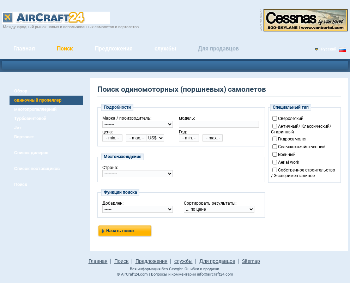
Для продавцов (218, 48)
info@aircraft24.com (215, 274)
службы (165, 48)
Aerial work (288, 162)
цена (107, 132)
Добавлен (112, 203)
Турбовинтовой (30, 118)
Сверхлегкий (290, 118)
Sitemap (251, 261)
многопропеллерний (35, 109)
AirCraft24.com (134, 274)
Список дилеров (31, 152)
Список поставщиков (37, 168)
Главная (24, 48)
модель (186, 118)
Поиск (65, 48)
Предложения (114, 48)
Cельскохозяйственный (302, 146)
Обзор (20, 91)
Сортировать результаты (209, 203)
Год (182, 132)
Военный (287, 154)
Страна (109, 167)
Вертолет (24, 136)
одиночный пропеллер (37, 100)
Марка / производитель (126, 118)
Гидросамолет (292, 139)
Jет (18, 127)
